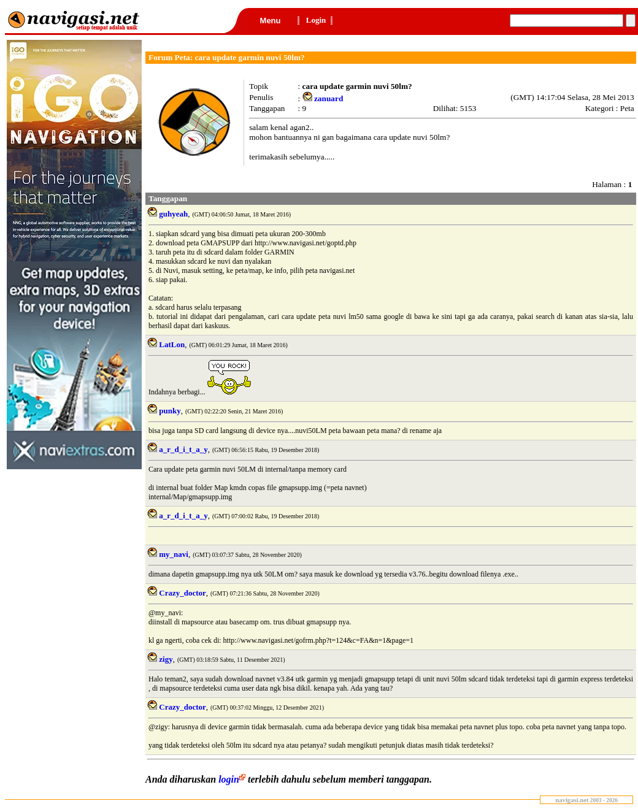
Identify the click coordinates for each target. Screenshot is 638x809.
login (233, 779)
